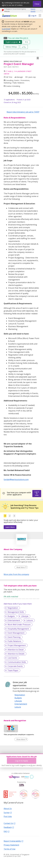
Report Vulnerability (13, 841)
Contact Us (9, 823)
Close (37, 4)
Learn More (10, 527)
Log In (33, 15)
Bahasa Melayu (11, 47)
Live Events (12, 658)
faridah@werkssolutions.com (16, 479)
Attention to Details (16, 653)
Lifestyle (24, 616)
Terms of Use (9, 849)
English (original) (12, 42)
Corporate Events (15, 666)
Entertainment (14, 620)
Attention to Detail (16, 649)
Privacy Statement (11, 845)
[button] (39, 26)
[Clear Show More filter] (21, 739)
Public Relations (14, 641)
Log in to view (37, 493)
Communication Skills (17, 662)
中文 (26, 42)
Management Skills (16, 612)
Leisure (29, 620)
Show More (20, 739)
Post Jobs (8, 816)
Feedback (9, 827)
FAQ (6, 831)
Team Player (13, 670)
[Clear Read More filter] (21, 567)
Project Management (17, 645)
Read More (21, 567)
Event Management (16, 633)
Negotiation (13, 608)
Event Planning (14, 637)
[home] (9, 15)
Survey (8, 812)
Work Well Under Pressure (19, 624)
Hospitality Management (18, 628)
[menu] (40, 15)
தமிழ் (24, 47)
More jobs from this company (16, 574)
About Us (8, 808)
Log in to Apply (21, 760)
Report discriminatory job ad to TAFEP (23, 112)
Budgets (11, 616)
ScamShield (6, 29)
